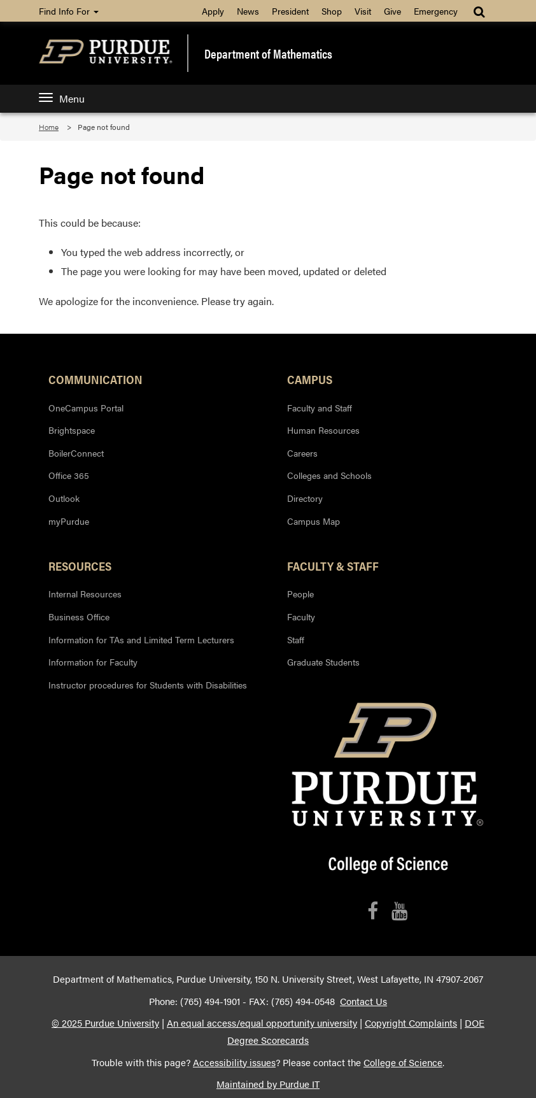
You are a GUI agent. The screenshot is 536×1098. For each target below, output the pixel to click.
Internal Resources (85, 593)
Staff (295, 639)
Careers (302, 452)
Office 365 (68, 475)
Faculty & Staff (333, 565)
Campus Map (313, 521)
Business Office (78, 616)
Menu (62, 98)
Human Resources (323, 430)
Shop (331, 10)
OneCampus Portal (85, 407)
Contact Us (363, 1001)
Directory (305, 498)
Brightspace (71, 430)
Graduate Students (323, 661)
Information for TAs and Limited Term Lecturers (141, 639)
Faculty (301, 616)
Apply (213, 10)
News (248, 10)
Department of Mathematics (268, 53)
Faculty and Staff (319, 407)
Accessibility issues (234, 1062)
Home (49, 126)
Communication (95, 379)
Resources (79, 565)
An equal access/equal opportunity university (262, 1023)
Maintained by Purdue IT (268, 1084)
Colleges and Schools (329, 475)
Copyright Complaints (411, 1023)
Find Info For (69, 10)
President (290, 10)
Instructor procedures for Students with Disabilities (147, 684)
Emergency (436, 10)
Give (392, 10)
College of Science (402, 1062)
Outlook (64, 498)
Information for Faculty (93, 661)
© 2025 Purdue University (105, 1023)
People (300, 593)
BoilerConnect (76, 452)
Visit (363, 10)
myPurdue (68, 521)
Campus (309, 379)
